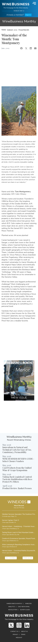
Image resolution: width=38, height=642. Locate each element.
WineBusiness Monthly (19, 21)
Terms (23, 634)
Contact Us (14, 631)
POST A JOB (27, 558)
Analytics (11, 607)
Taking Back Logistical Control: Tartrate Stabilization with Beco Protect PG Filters (17, 479)
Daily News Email (24, 607)
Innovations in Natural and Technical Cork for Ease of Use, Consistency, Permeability (17, 450)
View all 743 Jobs (19, 508)
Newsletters (12, 610)
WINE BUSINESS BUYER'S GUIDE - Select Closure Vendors (18, 460)
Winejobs (28, 603)
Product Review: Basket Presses (17, 488)
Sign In (28, 15)
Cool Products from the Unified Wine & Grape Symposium (17, 469)
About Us (24, 631)
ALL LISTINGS (11, 558)
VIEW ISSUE (19, 398)
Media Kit (19, 638)
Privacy (15, 634)
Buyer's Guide (25, 610)
